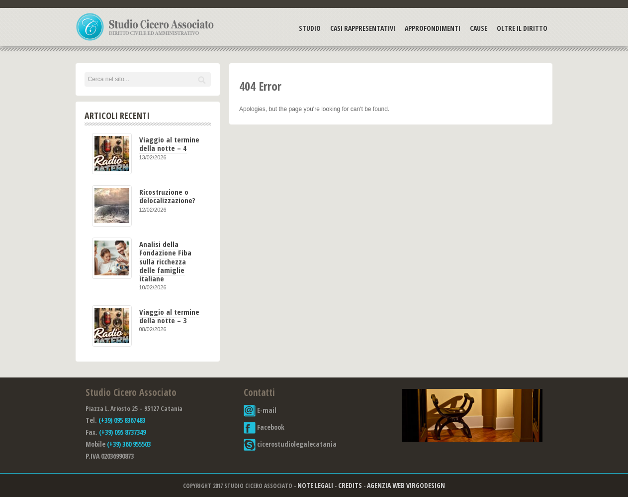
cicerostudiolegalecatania (290, 444)
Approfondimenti (432, 28)
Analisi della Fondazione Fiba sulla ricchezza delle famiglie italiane (165, 261)
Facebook (264, 427)
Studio (310, 28)
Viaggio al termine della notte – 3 (169, 316)
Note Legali (315, 485)
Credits (350, 485)
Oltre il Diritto (522, 28)
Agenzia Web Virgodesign (406, 485)
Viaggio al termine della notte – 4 (169, 143)
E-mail (260, 410)
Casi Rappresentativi (362, 28)
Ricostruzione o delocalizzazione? (167, 196)
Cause (478, 28)
